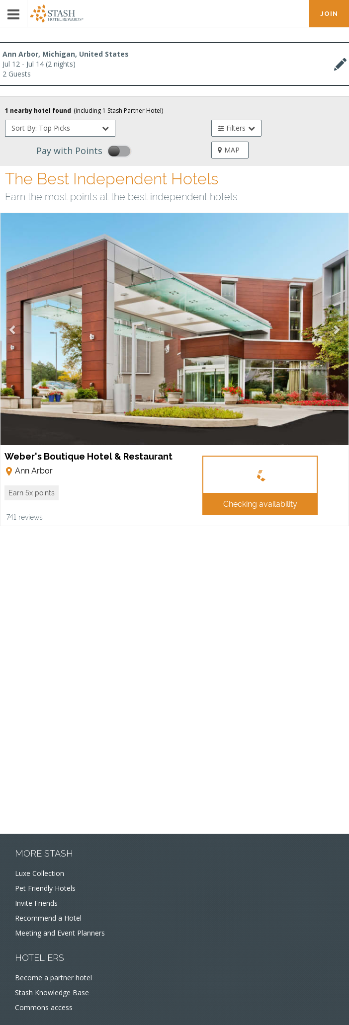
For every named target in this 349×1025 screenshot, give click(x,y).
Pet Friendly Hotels (45, 888)
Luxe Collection (39, 873)
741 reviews (24, 516)
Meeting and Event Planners (60, 933)
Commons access (44, 1007)
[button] (31, 492)
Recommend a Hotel (48, 918)
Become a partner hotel (53, 977)
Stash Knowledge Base (52, 992)
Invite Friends (36, 903)
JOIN (329, 13)
